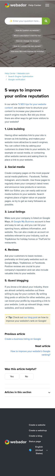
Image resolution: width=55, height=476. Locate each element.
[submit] (46, 21)
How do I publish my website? (27, 30)
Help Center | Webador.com (17, 73)
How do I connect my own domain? (27, 46)
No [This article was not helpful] (26, 376)
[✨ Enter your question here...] (27, 21)
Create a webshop (38, 430)
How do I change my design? (27, 41)
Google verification (16, 79)
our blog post (30, 317)
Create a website (37, 425)
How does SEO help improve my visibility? (27, 51)
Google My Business (23, 221)
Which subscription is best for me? (27, 36)
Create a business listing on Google (23, 339)
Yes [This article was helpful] (12, 376)
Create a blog (35, 436)
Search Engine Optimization (20, 76)
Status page (35, 441)
